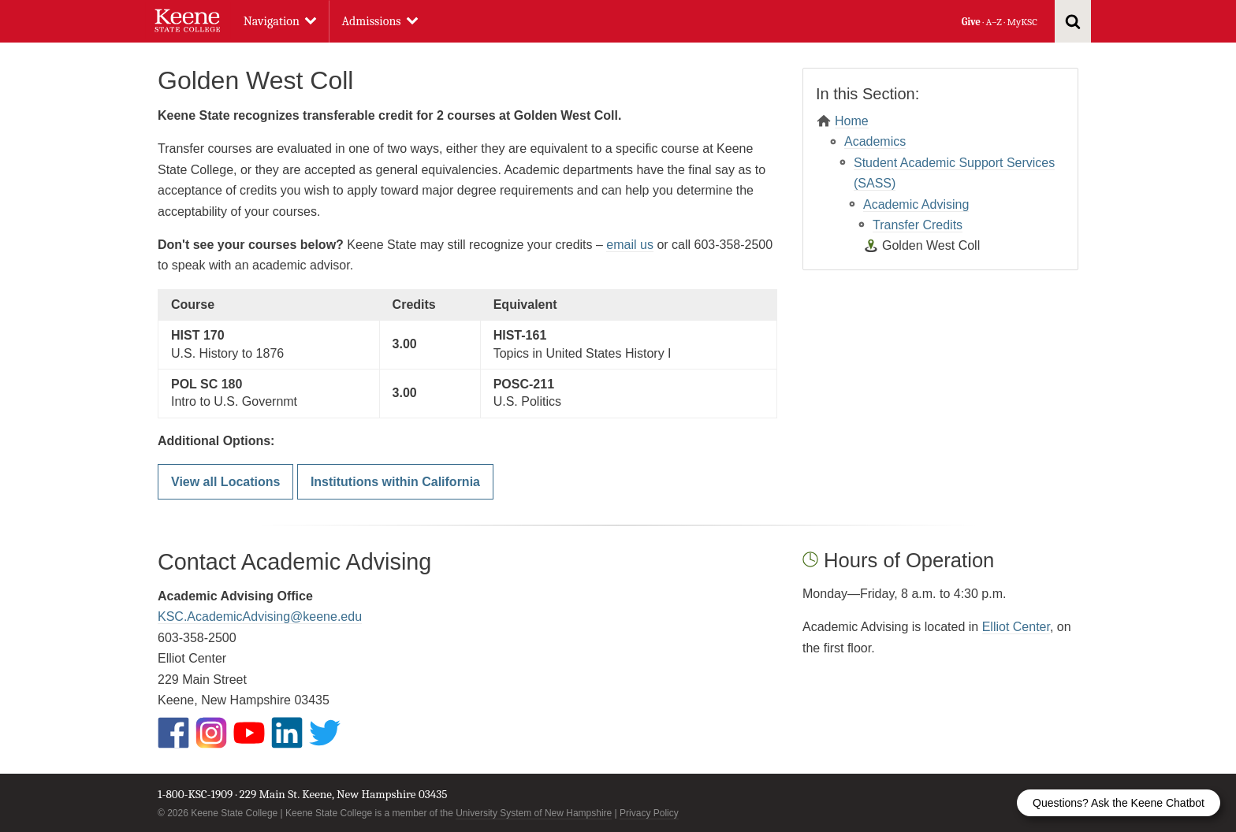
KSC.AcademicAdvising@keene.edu (260, 616)
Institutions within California (395, 481)
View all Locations (225, 481)
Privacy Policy (649, 813)
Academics (875, 141)
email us (629, 244)
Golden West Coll (931, 245)
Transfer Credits (917, 225)
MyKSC (1022, 22)
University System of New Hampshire (534, 813)
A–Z (994, 22)
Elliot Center (1016, 626)
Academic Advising (916, 204)
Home (852, 121)
